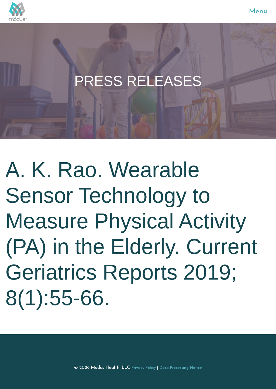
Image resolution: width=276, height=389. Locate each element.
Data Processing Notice (181, 368)
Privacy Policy (144, 368)
